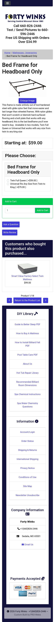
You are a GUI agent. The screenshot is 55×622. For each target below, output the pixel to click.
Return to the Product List (27, 300)
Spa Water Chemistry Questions (27, 405)
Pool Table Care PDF (27, 355)
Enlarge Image (27, 100)
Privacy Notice (27, 468)
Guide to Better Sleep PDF (27, 324)
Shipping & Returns (27, 450)
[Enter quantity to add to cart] (20, 210)
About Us (27, 364)
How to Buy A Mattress (27, 333)
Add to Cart (42, 210)
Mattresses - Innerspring (25, 52)
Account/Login (27, 432)
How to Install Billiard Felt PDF (27, 344)
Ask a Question (10, 224)
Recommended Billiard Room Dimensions (27, 384)
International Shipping (27, 459)
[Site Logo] (27, 17)
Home (7, 52)
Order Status (27, 441)
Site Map (27, 486)
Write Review (9, 232)
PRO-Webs (35, 614)
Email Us (27, 544)
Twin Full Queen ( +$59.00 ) (23, 180)
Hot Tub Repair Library (28, 373)
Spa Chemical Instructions (27, 394)
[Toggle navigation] (7, 3)
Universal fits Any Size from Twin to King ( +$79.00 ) (27, 185)
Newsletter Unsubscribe (27, 495)
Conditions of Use (27, 477)
